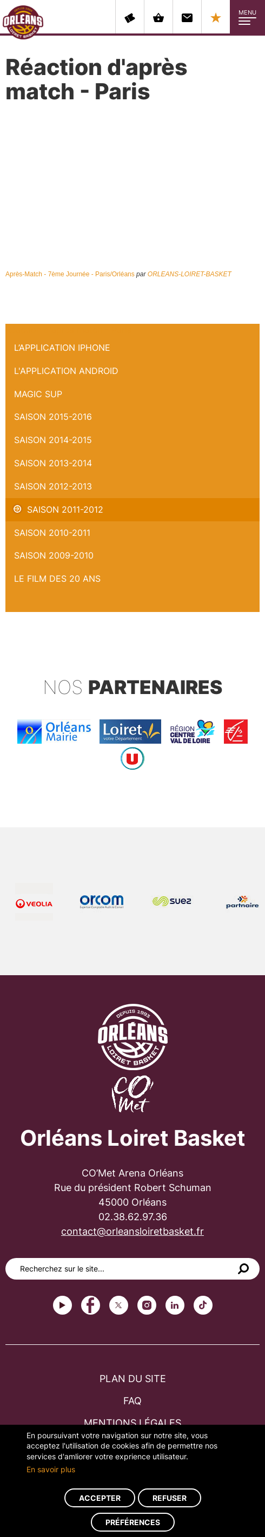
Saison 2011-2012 (65, 509)
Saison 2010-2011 (52, 532)
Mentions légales (132, 1423)
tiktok (203, 1305)
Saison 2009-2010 (54, 555)
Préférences (132, 1522)
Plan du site (133, 1378)
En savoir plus (51, 1469)
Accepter (100, 1497)
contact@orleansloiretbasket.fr (132, 1231)
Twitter (118, 1305)
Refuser (170, 1497)
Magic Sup (38, 394)
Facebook (90, 1305)
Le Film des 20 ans (57, 578)
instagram (146, 1305)
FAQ (132, 1400)
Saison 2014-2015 (53, 439)
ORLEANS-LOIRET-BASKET (189, 274)
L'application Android (66, 370)
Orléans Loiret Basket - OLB (23, 22)
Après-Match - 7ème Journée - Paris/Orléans (70, 274)
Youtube (62, 1305)
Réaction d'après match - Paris (68, 329)
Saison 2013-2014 (53, 463)
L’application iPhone (62, 347)
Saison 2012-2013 (53, 486)
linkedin (174, 1305)
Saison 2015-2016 (53, 416)
